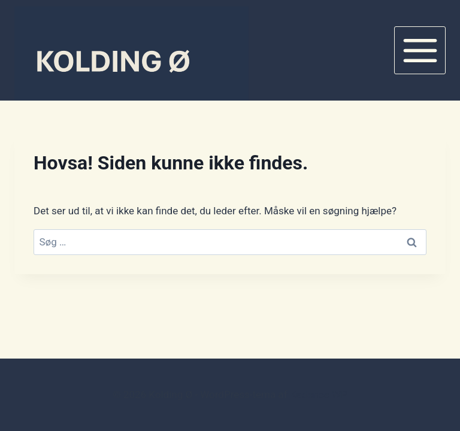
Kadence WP (318, 394)
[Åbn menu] (420, 50)
